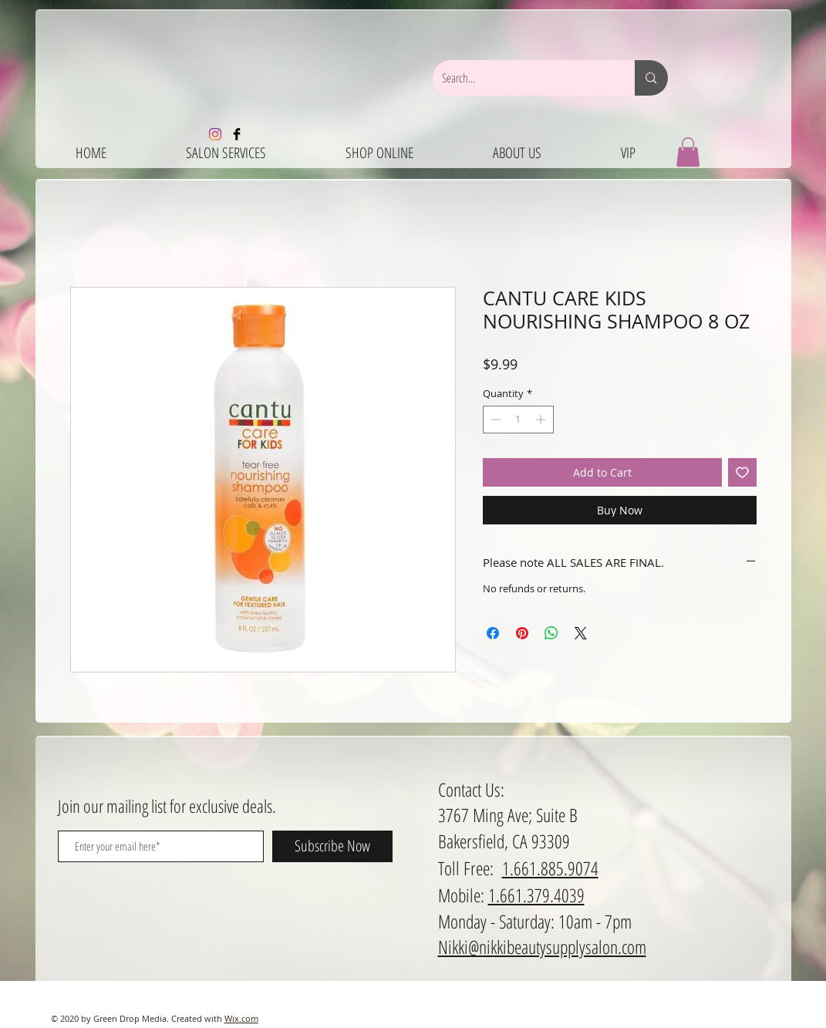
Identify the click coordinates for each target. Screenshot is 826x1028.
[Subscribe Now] (332, 846)
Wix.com (241, 1018)
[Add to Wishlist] (742, 472)
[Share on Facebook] (493, 633)
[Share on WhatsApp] (551, 633)
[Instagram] (215, 134)
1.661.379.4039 (536, 895)
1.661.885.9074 (550, 868)
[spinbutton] (518, 419)
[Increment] (542, 419)
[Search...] (522, 78)
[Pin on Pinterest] (522, 633)
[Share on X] (580, 633)
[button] (688, 152)
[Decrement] (494, 419)
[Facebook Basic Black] (237, 134)
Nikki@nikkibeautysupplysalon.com (542, 946)
